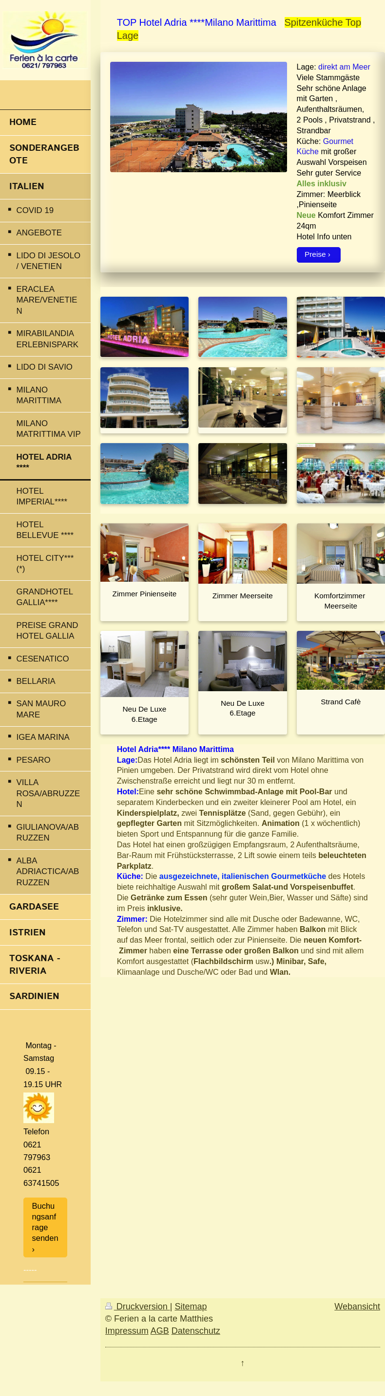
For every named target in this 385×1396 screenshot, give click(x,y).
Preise (315, 254)
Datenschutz (196, 1331)
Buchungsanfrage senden (45, 1222)
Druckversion (137, 1306)
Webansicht (357, 1306)
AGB (160, 1331)
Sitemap (190, 1306)
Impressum (127, 1331)
